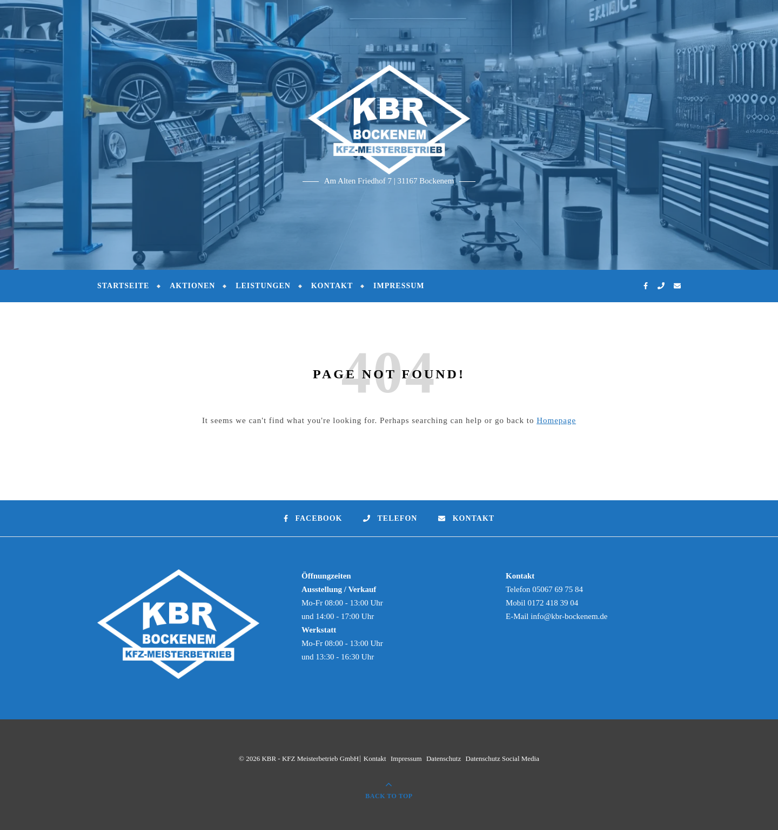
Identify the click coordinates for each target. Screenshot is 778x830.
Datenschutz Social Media (502, 758)
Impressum (399, 286)
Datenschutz (443, 758)
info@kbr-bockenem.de (569, 616)
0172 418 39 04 (552, 602)
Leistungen (263, 286)
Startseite (123, 286)
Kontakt (332, 286)
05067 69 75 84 (557, 589)
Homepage (556, 420)
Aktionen (192, 286)
